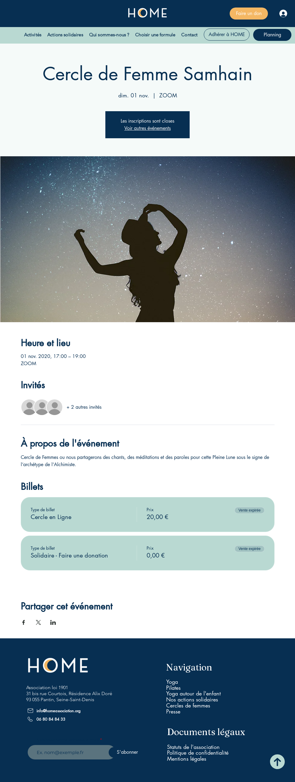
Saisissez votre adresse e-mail (68, 740)
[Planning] (272, 35)
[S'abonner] (127, 752)
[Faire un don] (249, 14)
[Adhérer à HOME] (227, 35)
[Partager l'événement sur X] (38, 622)
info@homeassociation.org (58, 710)
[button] (32, 35)
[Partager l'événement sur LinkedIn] (53, 622)
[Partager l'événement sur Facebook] (23, 622)
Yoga (172, 681)
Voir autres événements (147, 128)
